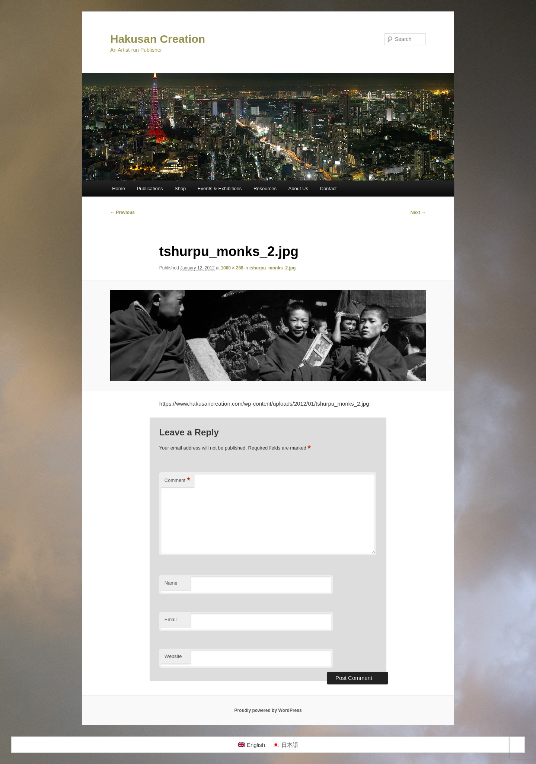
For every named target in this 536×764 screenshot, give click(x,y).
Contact (328, 188)
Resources (265, 188)
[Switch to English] (251, 744)
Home (118, 188)
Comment (177, 480)
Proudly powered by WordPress (268, 710)
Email (171, 619)
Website (173, 656)
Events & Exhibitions (220, 188)
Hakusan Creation (157, 39)
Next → (418, 212)
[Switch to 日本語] (285, 744)
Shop (180, 188)
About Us (298, 188)
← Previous (122, 212)
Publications (150, 188)
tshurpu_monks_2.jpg (272, 268)
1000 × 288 (232, 268)
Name (171, 583)
